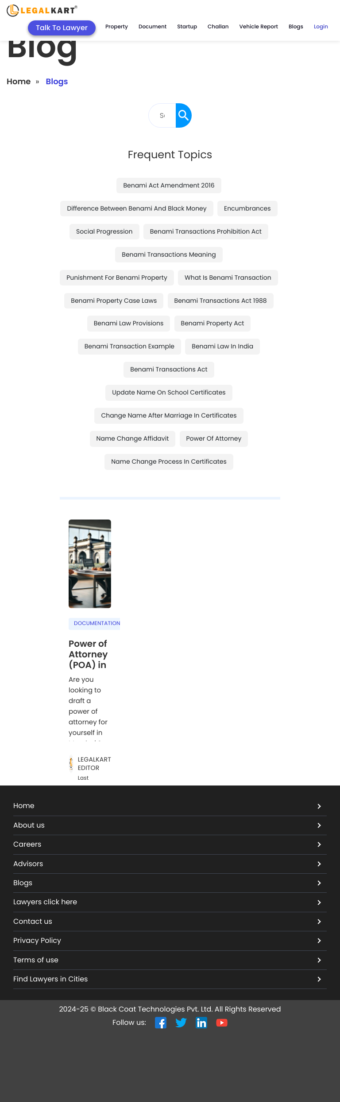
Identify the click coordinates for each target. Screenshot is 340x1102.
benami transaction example (129, 346)
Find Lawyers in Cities (167, 979)
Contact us (167, 921)
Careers (167, 844)
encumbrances (247, 208)
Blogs (296, 27)
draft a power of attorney (83, 711)
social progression (104, 231)
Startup (187, 27)
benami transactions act (168, 369)
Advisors (167, 864)
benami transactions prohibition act (206, 231)
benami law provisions (129, 323)
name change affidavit (133, 438)
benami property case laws (114, 300)
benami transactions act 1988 (220, 300)
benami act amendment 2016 (168, 185)
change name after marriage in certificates (168, 415)
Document (152, 27)
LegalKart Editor (94, 764)
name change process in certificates (169, 461)
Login (321, 27)
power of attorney (214, 438)
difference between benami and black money (136, 208)
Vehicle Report (259, 27)
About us (167, 825)
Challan (218, 27)
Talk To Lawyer (62, 28)
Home (19, 81)
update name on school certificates (168, 392)
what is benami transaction (228, 277)
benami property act (212, 323)
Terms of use (167, 960)
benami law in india (222, 346)
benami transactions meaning (169, 254)
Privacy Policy (167, 940)
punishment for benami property (116, 277)
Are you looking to (85, 685)
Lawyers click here (167, 902)
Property (116, 27)
